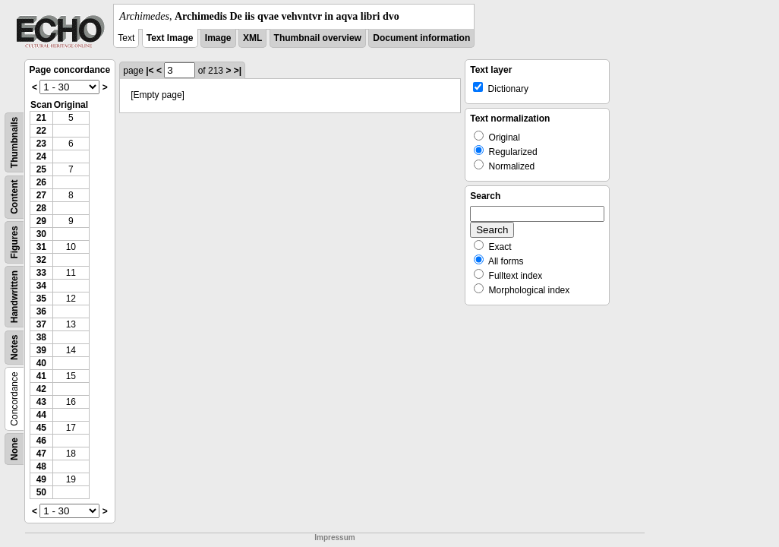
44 (41, 414)
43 (41, 402)
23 (41, 143)
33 (41, 272)
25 (41, 169)
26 (41, 182)
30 (41, 234)
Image (218, 38)
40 (41, 363)
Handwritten (14, 296)
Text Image (170, 38)
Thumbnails (14, 142)
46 (41, 440)
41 (41, 376)
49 (41, 479)
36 (41, 311)
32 (41, 260)
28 (41, 208)
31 (41, 247)
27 (41, 195)
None (14, 449)
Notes (14, 347)
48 (41, 466)
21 (41, 117)
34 (41, 285)
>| (237, 70)
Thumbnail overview (317, 38)
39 (41, 350)
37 (41, 324)
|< (149, 70)
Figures (14, 242)
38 (41, 337)
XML (252, 38)
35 (41, 298)
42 (41, 389)
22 (41, 130)
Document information (421, 38)
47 (41, 453)
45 (41, 427)
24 (41, 156)
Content (14, 197)
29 (41, 221)
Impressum (334, 537)
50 (41, 492)
